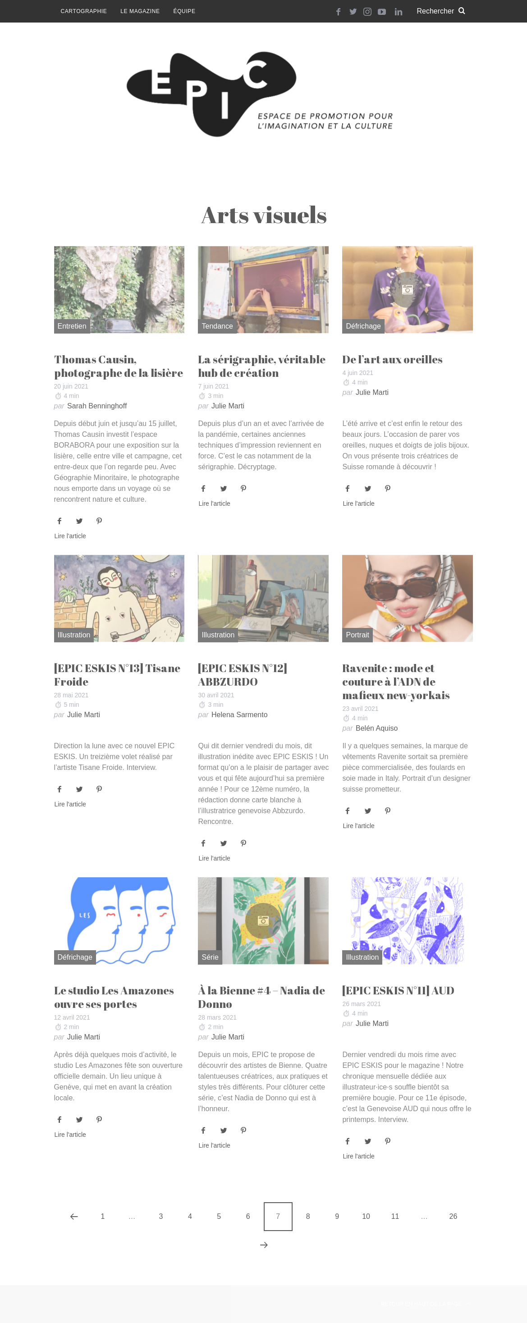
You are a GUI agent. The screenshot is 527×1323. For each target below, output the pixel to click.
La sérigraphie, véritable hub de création (261, 366)
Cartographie (84, 11)
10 (366, 1216)
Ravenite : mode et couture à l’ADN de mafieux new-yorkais (396, 681)
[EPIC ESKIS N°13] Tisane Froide (117, 675)
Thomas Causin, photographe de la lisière (118, 366)
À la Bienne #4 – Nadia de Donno (261, 997)
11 (395, 1216)
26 (453, 1216)
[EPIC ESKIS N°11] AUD (398, 990)
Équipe (185, 11)
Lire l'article (70, 536)
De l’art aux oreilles (392, 359)
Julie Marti (227, 406)
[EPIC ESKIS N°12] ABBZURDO (242, 675)
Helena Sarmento (239, 715)
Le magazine (140, 11)
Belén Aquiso (377, 728)
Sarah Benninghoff (97, 406)
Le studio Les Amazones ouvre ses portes (114, 997)
